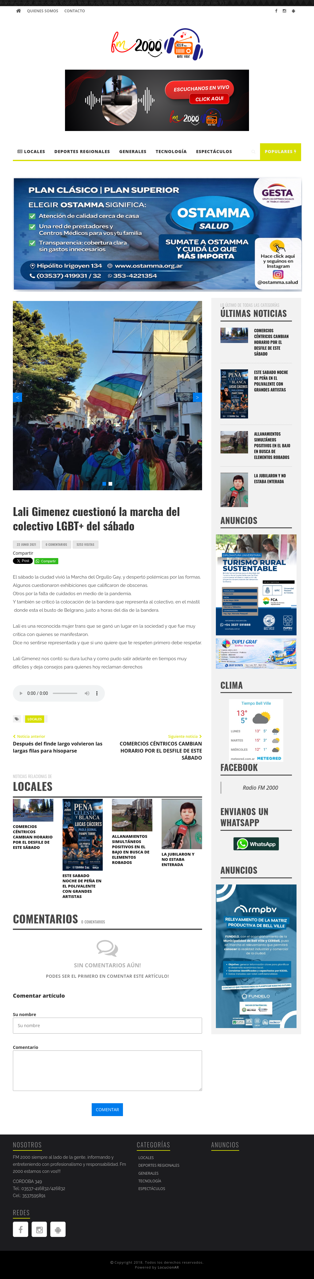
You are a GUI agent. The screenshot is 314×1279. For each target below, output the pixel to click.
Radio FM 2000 (260, 787)
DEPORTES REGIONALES (82, 151)
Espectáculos (214, 151)
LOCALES (31, 151)
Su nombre (24, 1014)
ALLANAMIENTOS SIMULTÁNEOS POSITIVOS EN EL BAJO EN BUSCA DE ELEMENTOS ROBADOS (130, 849)
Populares (281, 151)
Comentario (25, 1047)
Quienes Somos (42, 10)
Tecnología (171, 151)
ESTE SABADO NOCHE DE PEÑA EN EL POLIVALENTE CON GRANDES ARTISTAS (82, 886)
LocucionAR (168, 1267)
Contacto (74, 10)
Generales (133, 151)
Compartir (23, 553)
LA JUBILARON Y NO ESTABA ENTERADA (178, 859)
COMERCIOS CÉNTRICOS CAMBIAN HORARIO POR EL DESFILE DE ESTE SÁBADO (33, 837)
